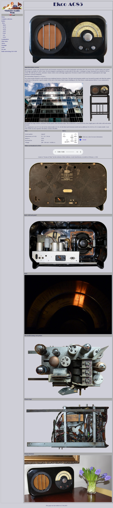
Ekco (3, 23)
